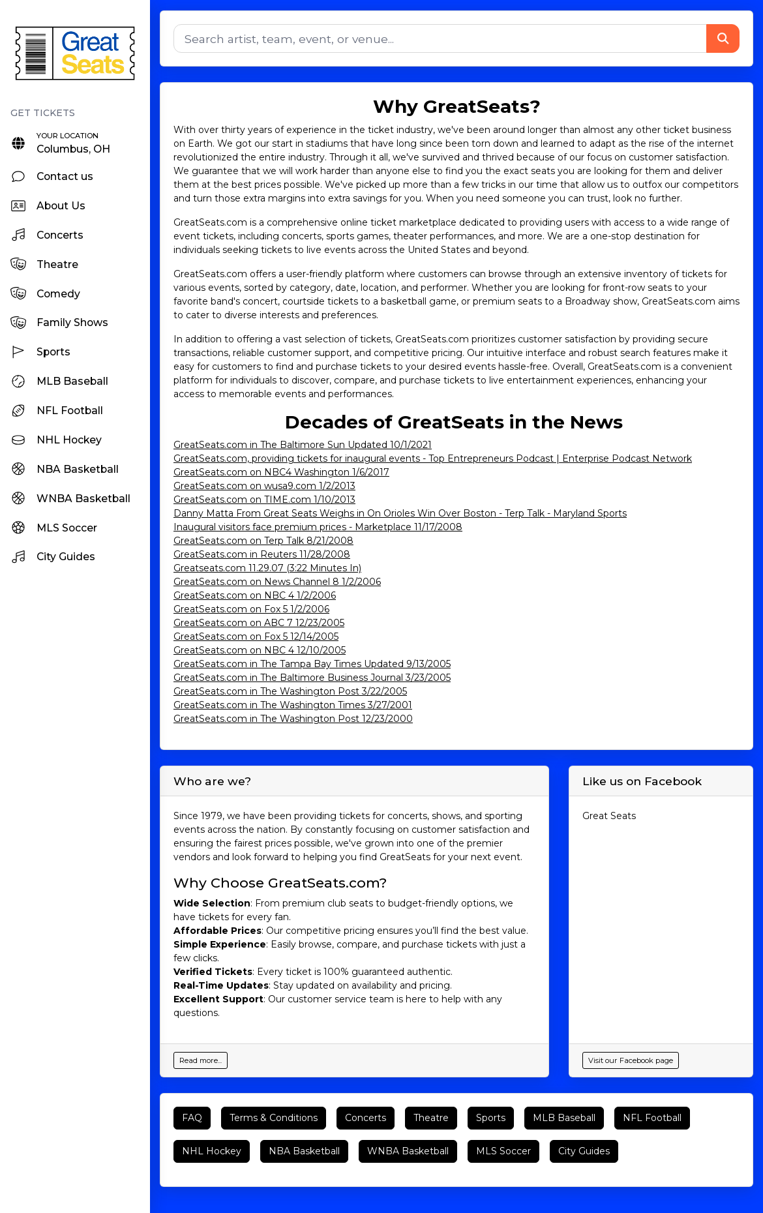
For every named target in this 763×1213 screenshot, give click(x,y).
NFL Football (652, 1118)
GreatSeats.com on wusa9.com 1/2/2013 (264, 486)
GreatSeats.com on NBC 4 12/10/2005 (259, 650)
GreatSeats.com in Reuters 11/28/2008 (261, 554)
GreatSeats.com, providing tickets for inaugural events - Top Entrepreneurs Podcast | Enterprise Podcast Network (432, 458)
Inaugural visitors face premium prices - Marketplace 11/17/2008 (317, 527)
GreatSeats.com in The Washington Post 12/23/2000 (293, 719)
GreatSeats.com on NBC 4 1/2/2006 (254, 595)
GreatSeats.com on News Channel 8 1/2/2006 (277, 582)
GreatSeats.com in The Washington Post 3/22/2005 (290, 691)
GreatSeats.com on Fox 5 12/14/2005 (255, 636)
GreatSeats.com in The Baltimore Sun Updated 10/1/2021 (302, 445)
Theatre (431, 1118)
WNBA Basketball (408, 1151)
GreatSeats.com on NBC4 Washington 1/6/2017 (281, 472)
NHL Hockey (211, 1151)
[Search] (440, 38)
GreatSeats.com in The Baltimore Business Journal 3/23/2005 (312, 677)
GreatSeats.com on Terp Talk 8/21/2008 (263, 541)
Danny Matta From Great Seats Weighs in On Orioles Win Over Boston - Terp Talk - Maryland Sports (400, 513)
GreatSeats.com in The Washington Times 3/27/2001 (292, 705)
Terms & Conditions (274, 1118)
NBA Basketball (304, 1151)
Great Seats (609, 816)
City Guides (584, 1151)
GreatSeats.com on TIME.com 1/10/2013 (264, 499)
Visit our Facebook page (630, 1060)
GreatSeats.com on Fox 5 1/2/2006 (251, 609)
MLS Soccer (503, 1151)
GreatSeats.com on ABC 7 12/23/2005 (258, 623)
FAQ (192, 1118)
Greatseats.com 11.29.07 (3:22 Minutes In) (267, 568)
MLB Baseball (564, 1118)
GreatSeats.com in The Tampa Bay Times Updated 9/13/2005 (312, 664)
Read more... (200, 1060)
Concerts (365, 1118)
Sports (490, 1118)
